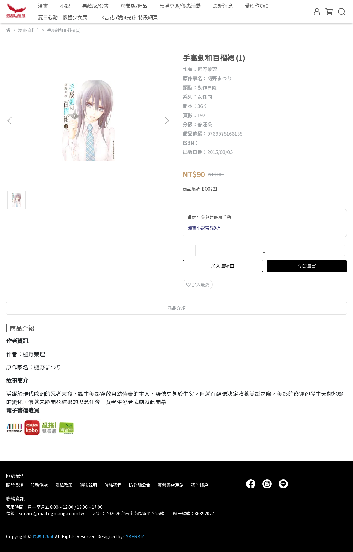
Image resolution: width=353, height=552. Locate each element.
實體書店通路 (171, 485)
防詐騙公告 (139, 485)
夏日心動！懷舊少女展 (62, 17)
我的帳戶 (199, 485)
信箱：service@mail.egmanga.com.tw (45, 513)
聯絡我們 (113, 485)
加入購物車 (222, 266)
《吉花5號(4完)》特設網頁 (128, 17)
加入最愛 (197, 284)
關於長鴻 (14, 485)
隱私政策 (63, 485)
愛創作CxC (256, 5)
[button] (166, 120)
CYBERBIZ (133, 536)
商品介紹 (176, 308)
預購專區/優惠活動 (180, 5)
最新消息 (223, 5)
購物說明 (88, 485)
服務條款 (39, 485)
